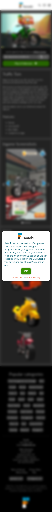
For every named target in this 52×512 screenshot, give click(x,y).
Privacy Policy (33, 277)
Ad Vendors (18, 277)
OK (26, 271)
